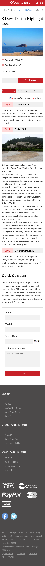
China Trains (9, 416)
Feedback (8, 470)
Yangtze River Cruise (13, 408)
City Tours (29, 10)
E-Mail (8, 324)
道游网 (11, 557)
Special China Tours (12, 466)
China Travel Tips (11, 439)
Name (8, 312)
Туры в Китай (7, 553)
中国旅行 (21, 553)
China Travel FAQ (11, 431)
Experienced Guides (12, 443)
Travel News (9, 458)
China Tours (9, 400)
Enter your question (15, 348)
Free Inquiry (30, 80)
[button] (22, 3)
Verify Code (11, 336)
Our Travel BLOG (11, 462)
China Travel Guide (12, 412)
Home (19, 10)
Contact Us (9, 435)
